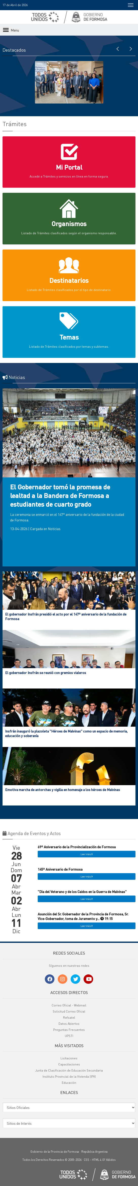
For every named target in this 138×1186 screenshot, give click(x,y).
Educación (69, 1083)
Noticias (54, 528)
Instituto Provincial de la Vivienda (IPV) (69, 1076)
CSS (86, 1160)
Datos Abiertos (69, 1024)
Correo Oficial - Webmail (69, 1005)
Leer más (87, 854)
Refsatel (69, 1017)
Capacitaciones (69, 1064)
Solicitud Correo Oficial (69, 1011)
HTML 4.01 (98, 1160)
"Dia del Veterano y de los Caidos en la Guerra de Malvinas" (82, 891)
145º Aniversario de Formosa (60, 869)
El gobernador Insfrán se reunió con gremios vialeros (45, 672)
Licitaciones (69, 1058)
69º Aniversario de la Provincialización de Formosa (77, 846)
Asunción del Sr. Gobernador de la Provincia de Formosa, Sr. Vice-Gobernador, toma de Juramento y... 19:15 (83, 916)
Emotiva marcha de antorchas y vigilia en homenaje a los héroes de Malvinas (62, 789)
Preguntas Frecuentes (69, 1030)
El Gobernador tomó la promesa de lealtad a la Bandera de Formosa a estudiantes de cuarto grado (60, 495)
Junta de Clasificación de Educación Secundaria (69, 1070)
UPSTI (69, 1036)
